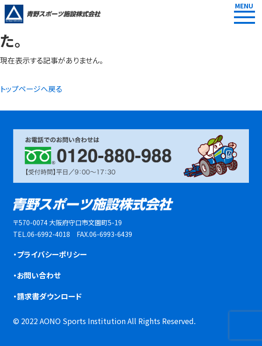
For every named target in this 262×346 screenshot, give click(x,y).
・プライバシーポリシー (50, 254)
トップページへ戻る (31, 88)
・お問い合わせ (37, 275)
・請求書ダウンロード (47, 296)
